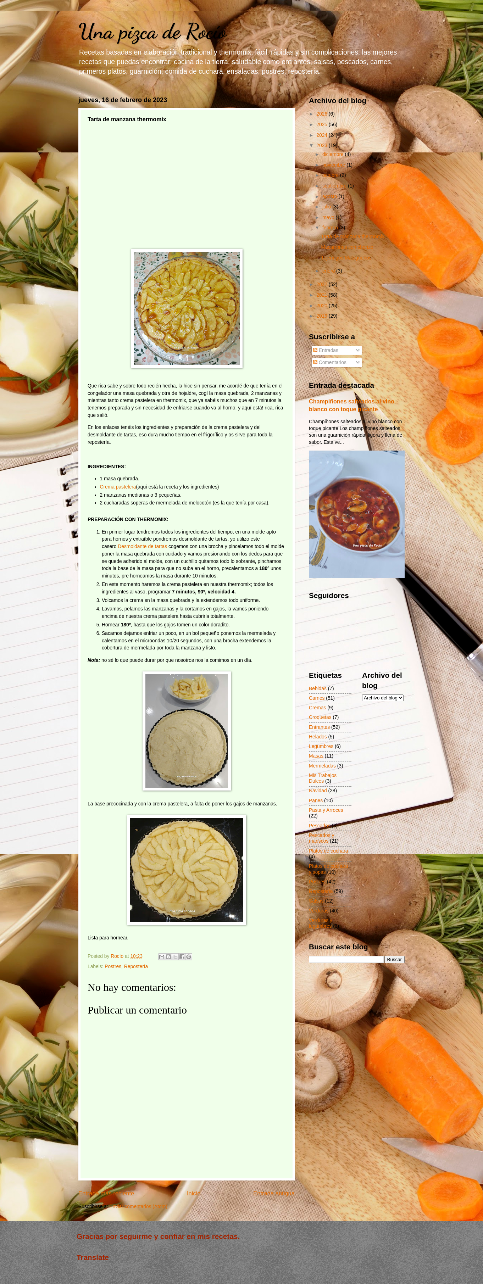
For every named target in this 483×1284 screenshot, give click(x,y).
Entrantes (319, 727)
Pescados (320, 825)
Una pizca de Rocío (152, 31)
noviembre (334, 165)
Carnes (316, 698)
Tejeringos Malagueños (346, 258)
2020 (322, 305)
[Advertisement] (186, 178)
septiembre (335, 186)
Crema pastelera (118, 487)
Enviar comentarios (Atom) (138, 1206)
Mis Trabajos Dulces (323, 778)
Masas (316, 756)
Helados (318, 736)
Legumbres (321, 746)
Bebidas (318, 688)
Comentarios (329, 362)
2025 (322, 124)
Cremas (317, 707)
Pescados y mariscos (321, 838)
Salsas (316, 901)
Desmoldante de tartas (142, 546)
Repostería (136, 966)
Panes (316, 800)
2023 (322, 145)
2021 (322, 295)
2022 (322, 284)
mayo (329, 217)
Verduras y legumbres (320, 923)
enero (329, 271)
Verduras (318, 911)
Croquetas (320, 717)
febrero (330, 227)
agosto (330, 196)
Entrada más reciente (106, 1193)
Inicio (194, 1193)
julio (327, 207)
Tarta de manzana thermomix (352, 236)
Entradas (325, 350)
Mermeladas (322, 766)
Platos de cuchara (328, 851)
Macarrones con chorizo (347, 247)
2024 (322, 135)
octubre (331, 175)
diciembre (333, 154)
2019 (322, 316)
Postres (113, 966)
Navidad (318, 790)
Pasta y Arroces (326, 810)
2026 (322, 114)
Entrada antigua (274, 1193)
